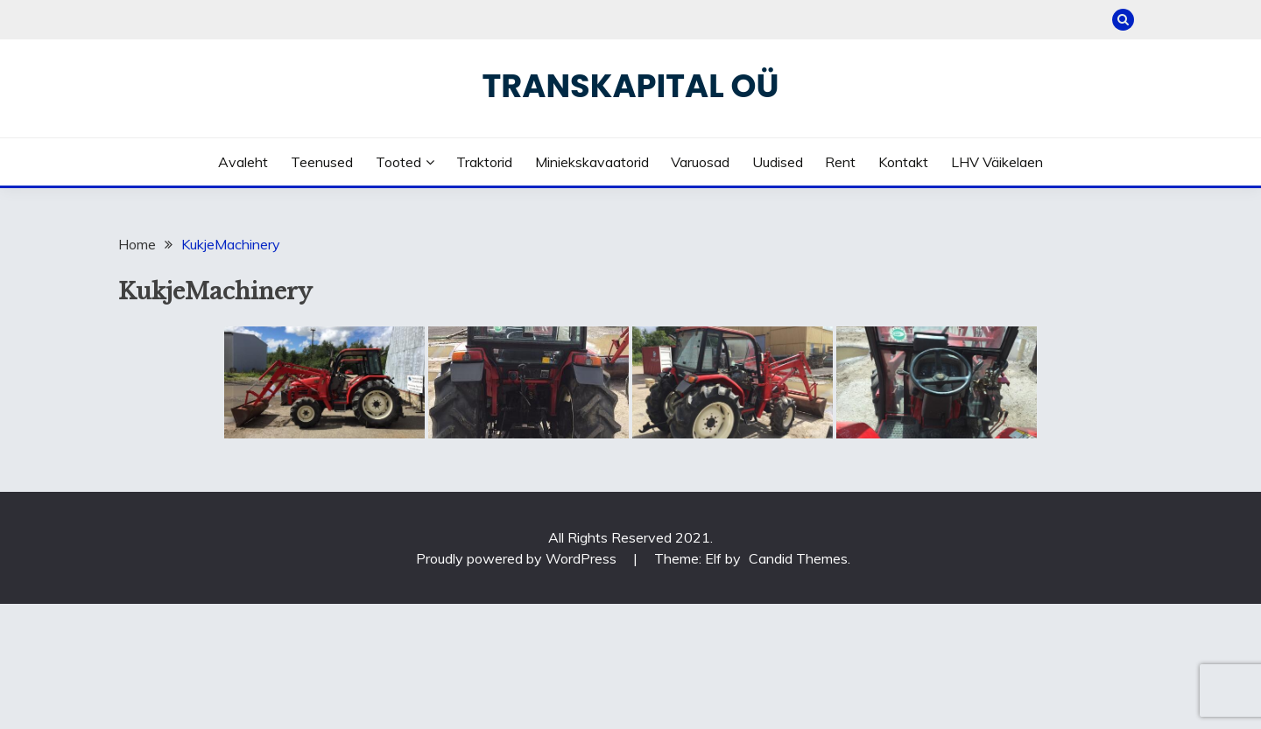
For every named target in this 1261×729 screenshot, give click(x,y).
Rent (840, 162)
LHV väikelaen (997, 162)
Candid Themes (798, 558)
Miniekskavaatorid (592, 162)
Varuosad (700, 162)
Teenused (322, 162)
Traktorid (484, 162)
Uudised (777, 162)
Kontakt (903, 162)
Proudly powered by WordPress (518, 558)
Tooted (398, 162)
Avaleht (243, 162)
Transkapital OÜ (631, 86)
